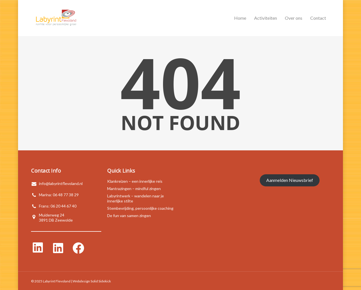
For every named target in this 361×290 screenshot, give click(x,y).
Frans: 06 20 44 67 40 (57, 206)
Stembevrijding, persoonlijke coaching (140, 208)
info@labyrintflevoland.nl (61, 183)
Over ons (293, 18)
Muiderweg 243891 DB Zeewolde (56, 217)
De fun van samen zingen (129, 215)
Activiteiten (265, 18)
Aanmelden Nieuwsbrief (289, 180)
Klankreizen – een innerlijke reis (134, 181)
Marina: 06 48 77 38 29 (59, 194)
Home (240, 18)
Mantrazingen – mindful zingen (134, 188)
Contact (318, 18)
